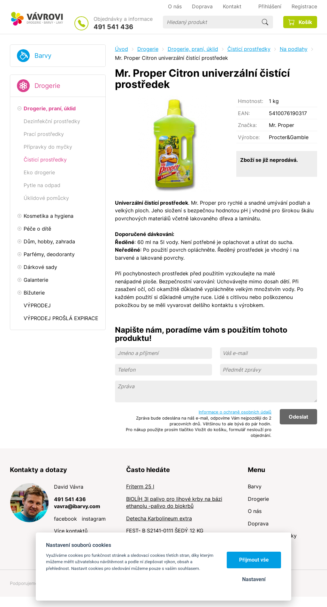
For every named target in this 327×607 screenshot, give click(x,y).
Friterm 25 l (140, 486)
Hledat (265, 22)
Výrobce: (249, 137)
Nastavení (253, 579)
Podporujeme (24, 583)
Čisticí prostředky (248, 49)
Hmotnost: (250, 101)
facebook (65, 519)
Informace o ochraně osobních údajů (235, 411)
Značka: (247, 125)
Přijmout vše (254, 560)
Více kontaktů (70, 531)
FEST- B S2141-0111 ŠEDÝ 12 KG (164, 530)
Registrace (304, 6)
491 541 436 (113, 27)
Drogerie (47, 86)
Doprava (258, 523)
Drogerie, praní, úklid (193, 49)
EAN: (244, 113)
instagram (94, 519)
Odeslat (298, 417)
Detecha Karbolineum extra (159, 518)
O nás (255, 511)
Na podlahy (294, 49)
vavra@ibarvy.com (77, 506)
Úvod (121, 49)
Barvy (42, 55)
